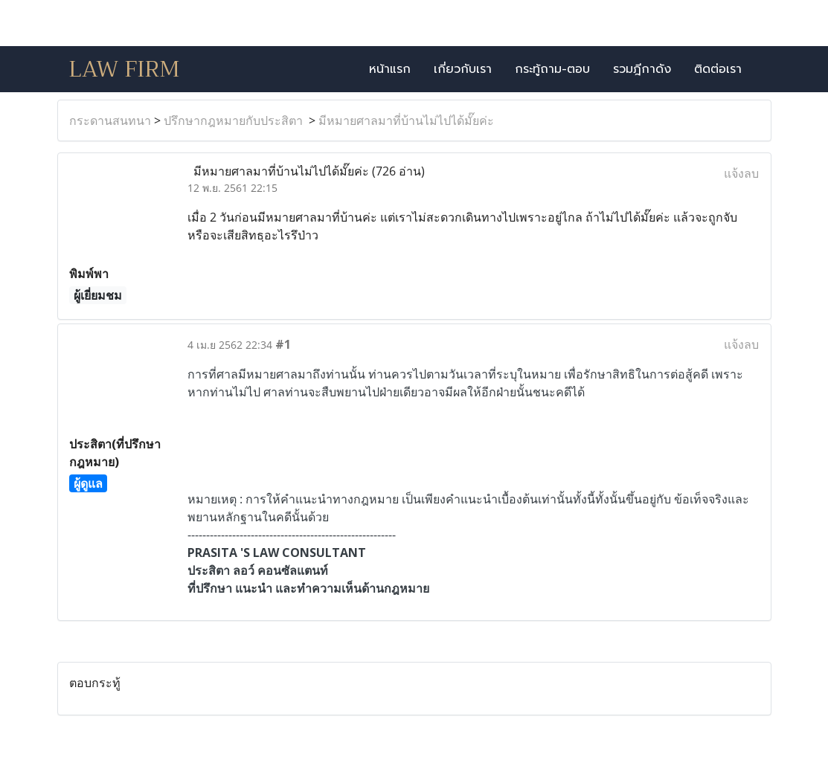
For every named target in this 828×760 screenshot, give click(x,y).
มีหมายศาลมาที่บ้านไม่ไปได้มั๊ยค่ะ (406, 120)
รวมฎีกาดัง (642, 69)
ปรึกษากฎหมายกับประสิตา (235, 120)
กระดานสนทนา (110, 120)
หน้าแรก (390, 69)
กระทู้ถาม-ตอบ (552, 69)
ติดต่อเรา (718, 69)
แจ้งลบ (741, 173)
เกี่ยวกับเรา (463, 69)
